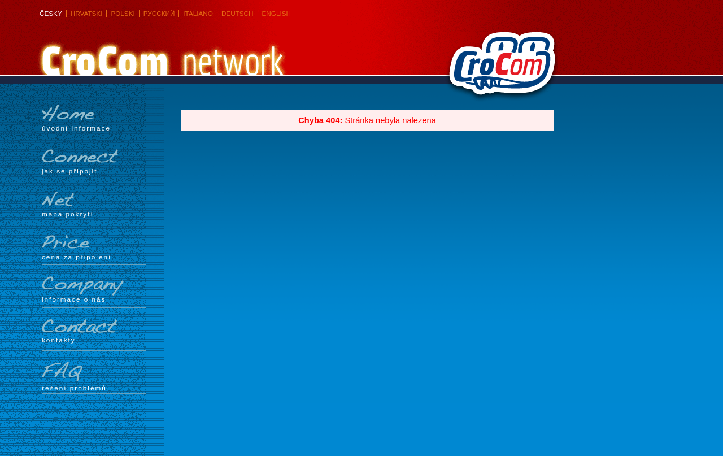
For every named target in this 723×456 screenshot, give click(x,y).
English (276, 13)
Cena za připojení (94, 246)
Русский (159, 13)
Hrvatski (87, 13)
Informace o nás (94, 289)
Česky (51, 13)
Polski (122, 13)
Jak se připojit (94, 161)
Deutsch (237, 13)
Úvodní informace (94, 118)
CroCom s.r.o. (499, 68)
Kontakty (94, 331)
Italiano (198, 13)
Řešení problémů (94, 377)
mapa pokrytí (94, 204)
